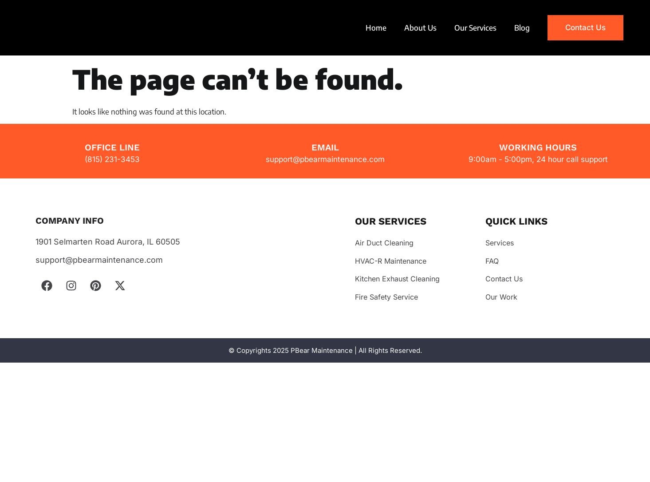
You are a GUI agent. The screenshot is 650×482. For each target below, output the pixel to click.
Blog (522, 27)
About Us (420, 27)
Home (376, 27)
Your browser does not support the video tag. (73, 27)
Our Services (475, 27)
